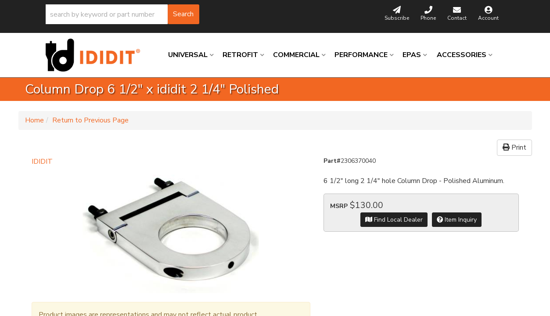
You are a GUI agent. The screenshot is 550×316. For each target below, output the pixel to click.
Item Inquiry (457, 219)
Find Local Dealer (394, 219)
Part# (332, 161)
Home (34, 120)
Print (514, 147)
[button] (122, 14)
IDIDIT (42, 161)
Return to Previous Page (90, 120)
